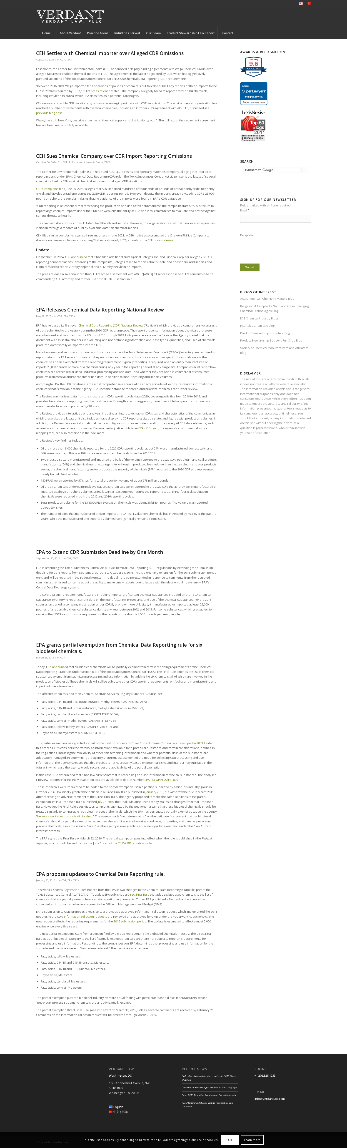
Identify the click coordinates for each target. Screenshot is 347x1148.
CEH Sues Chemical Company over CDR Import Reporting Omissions (114, 156)
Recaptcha (247, 235)
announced (79, 257)
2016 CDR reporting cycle (135, 843)
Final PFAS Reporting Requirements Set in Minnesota (209, 1095)
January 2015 (154, 792)
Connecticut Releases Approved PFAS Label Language (209, 1087)
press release (100, 91)
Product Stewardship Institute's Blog (265, 333)
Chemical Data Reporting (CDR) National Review (110, 325)
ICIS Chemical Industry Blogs (259, 318)
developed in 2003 (190, 743)
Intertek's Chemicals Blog (257, 326)
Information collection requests (85, 916)
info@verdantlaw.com (270, 1099)
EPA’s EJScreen (148, 428)
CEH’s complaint (47, 189)
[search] (272, 170)
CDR (62, 59)
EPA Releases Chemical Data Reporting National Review (100, 309)
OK (230, 1140)
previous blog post (49, 113)
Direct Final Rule (138, 894)
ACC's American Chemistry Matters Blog (267, 298)
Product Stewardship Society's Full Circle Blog (271, 340)
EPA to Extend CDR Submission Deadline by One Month (99, 552)
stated (171, 223)
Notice (173, 899)
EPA (66, 316)
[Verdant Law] (70, 17)
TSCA (69, 59)
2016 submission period (130, 921)
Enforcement (77, 162)
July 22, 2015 (105, 802)
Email (244, 210)
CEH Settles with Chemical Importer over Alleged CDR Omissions (110, 53)
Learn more (252, 1140)
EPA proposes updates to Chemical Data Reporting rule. (100, 874)
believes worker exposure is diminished (64, 816)
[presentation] (274, 249)
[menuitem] (301, 3)
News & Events (94, 162)
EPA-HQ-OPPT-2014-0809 (161, 780)
